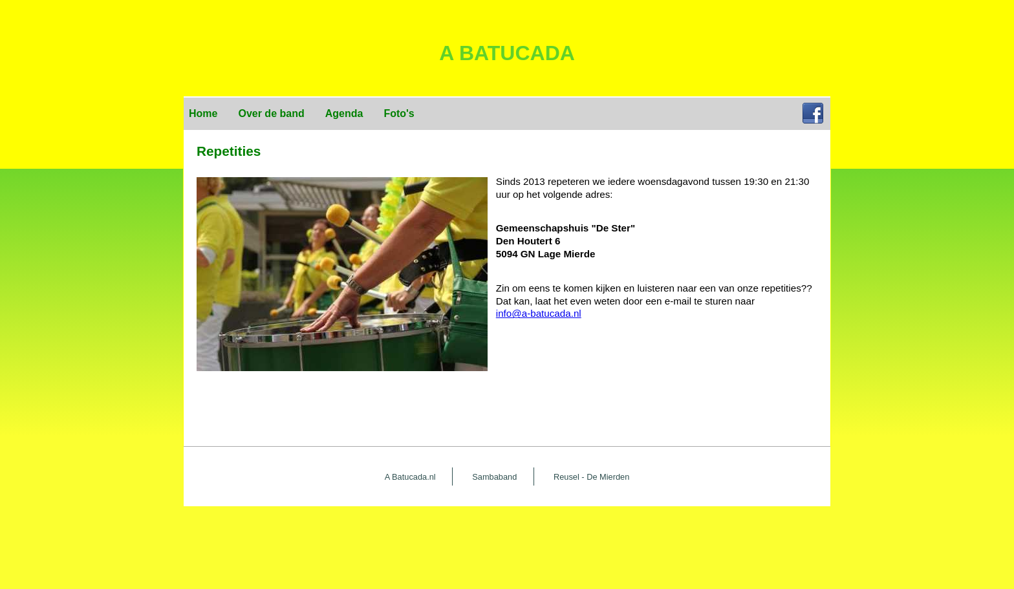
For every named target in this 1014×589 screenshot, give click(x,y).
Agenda (344, 113)
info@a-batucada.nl (538, 313)
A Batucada (507, 53)
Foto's (398, 113)
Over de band (271, 113)
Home (203, 113)
